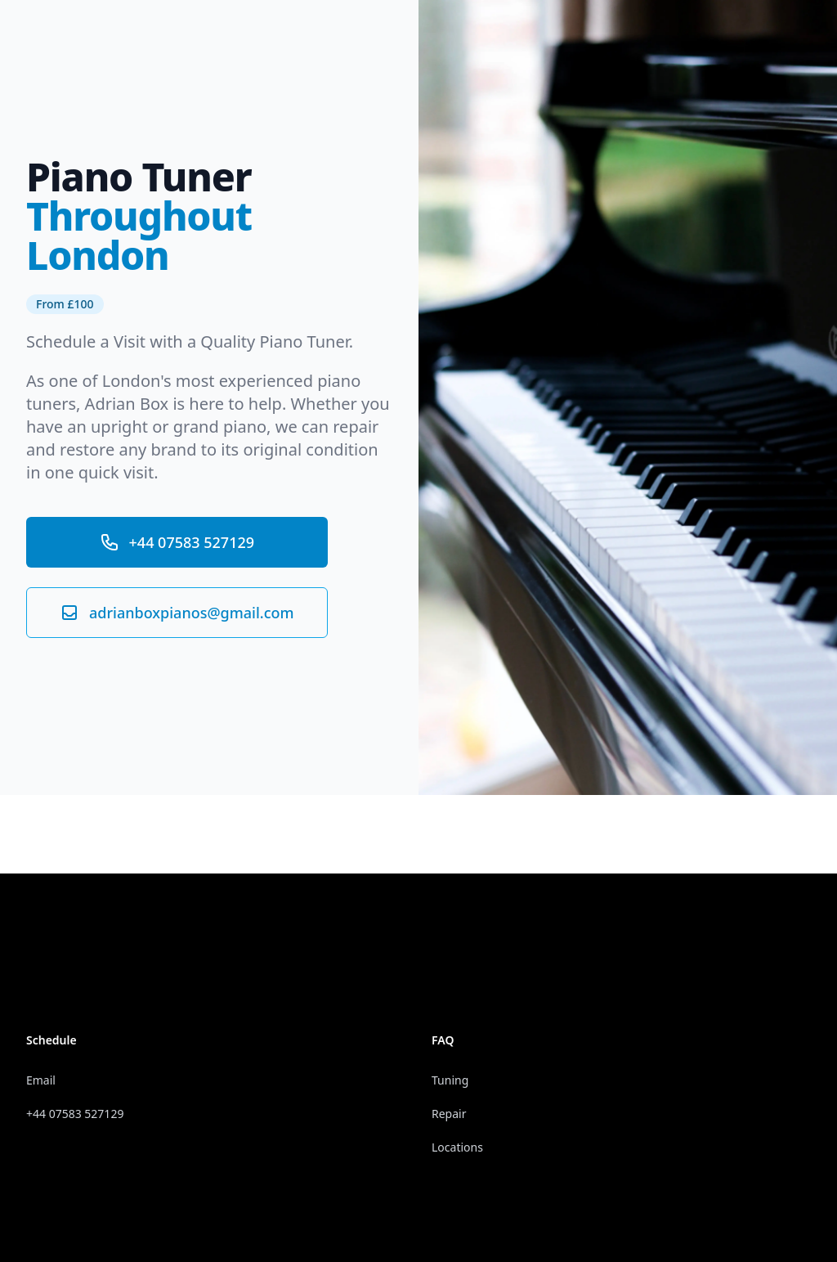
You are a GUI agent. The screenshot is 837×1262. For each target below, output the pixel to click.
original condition (310, 449)
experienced (266, 381)
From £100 (65, 304)
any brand (157, 449)
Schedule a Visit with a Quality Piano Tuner (187, 341)
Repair (449, 1113)
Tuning (450, 1080)
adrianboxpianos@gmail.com (177, 612)
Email (41, 1080)
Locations (457, 1147)
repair (355, 426)
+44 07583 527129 (177, 542)
